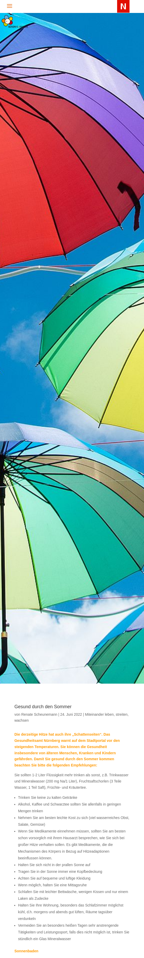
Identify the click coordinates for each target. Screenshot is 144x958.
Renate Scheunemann (39, 714)
